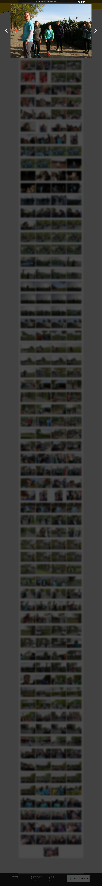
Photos (37, 1)
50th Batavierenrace (53, 1)
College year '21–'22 (44, 1)
